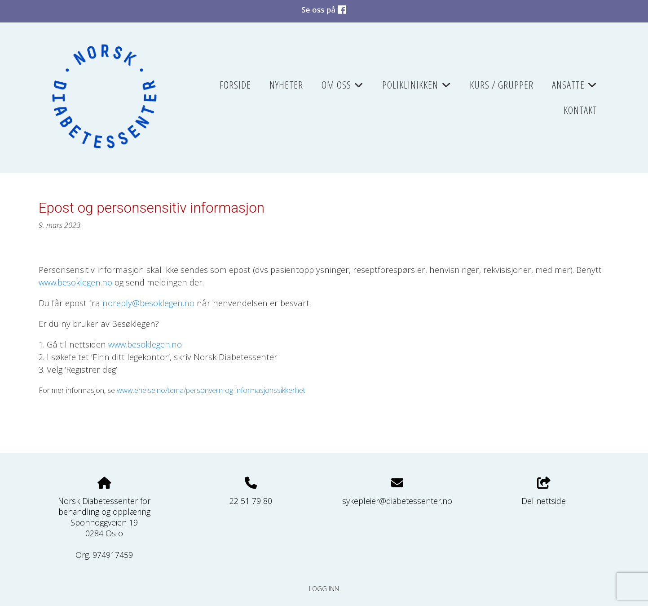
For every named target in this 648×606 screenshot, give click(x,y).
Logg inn (324, 588)
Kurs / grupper (501, 85)
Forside (235, 85)
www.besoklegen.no (145, 344)
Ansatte (574, 88)
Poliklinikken (416, 88)
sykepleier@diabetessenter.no (397, 500)
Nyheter (286, 85)
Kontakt (580, 110)
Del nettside (543, 491)
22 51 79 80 (250, 500)
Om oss (343, 88)
